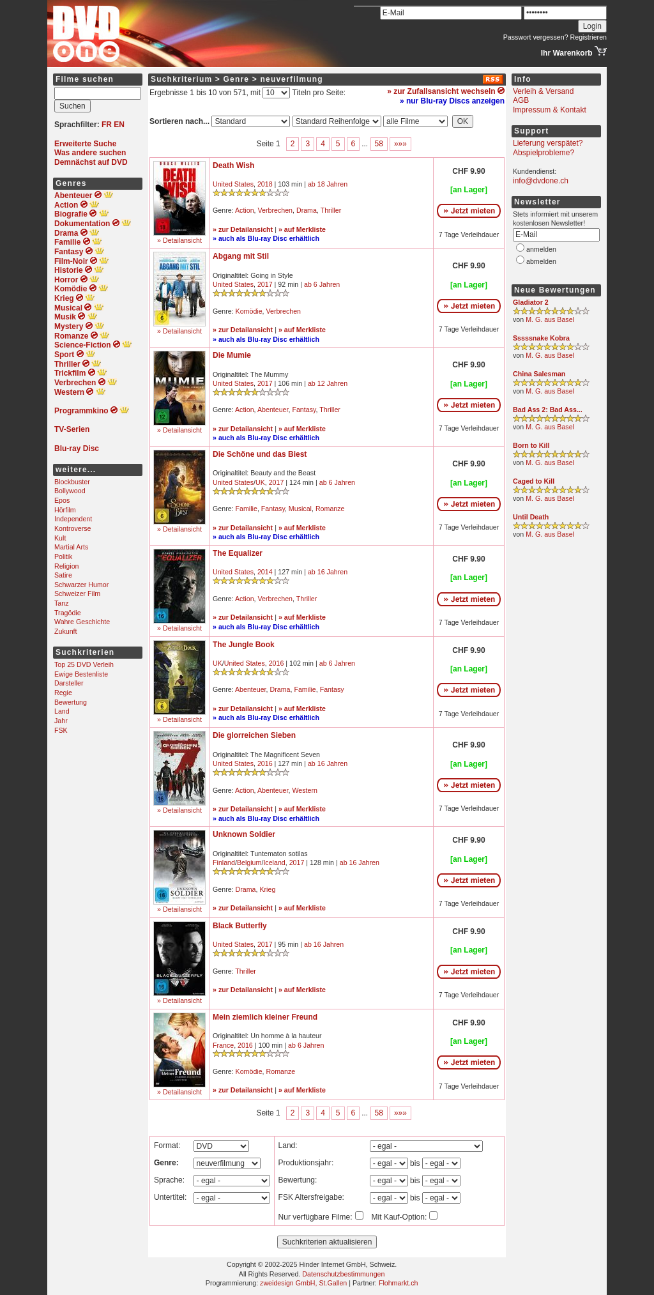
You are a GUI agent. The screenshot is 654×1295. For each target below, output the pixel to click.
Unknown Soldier (244, 834)
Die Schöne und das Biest (260, 454)
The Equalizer (237, 553)
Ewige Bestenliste (81, 674)
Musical (300, 508)
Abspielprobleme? (543, 152)
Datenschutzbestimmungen (343, 1274)
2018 (265, 184)
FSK (61, 730)
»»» (400, 143)
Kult (60, 538)
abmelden (541, 261)
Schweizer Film (77, 593)
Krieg (267, 889)
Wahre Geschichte (82, 621)
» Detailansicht (179, 240)
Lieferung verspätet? (547, 143)
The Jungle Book (244, 644)
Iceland (274, 862)
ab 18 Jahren (327, 184)
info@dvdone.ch (540, 180)
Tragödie (67, 613)
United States (233, 184)
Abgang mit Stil (241, 256)
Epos (62, 500)
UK (260, 482)
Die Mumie (232, 355)
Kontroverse (72, 528)
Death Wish (233, 165)
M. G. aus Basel (550, 319)
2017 (265, 284)
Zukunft (65, 631)
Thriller (331, 210)
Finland (224, 862)
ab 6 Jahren (322, 284)
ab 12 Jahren (327, 383)
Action (244, 210)
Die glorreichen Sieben (254, 735)
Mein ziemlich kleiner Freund (265, 1017)
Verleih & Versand (543, 91)
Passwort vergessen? (535, 37)
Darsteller (69, 683)
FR (107, 124)
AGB (521, 100)
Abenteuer (273, 409)
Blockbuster (72, 482)
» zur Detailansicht (243, 229)
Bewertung (70, 702)
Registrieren (588, 37)
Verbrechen (275, 210)
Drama (306, 210)
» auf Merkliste (302, 229)
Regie (63, 692)
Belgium (249, 862)
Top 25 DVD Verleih (84, 664)
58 (379, 143)
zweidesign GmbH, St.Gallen (303, 1283)
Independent (73, 519)
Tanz (61, 603)
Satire (63, 575)
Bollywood (70, 490)
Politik (63, 556)
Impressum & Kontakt (549, 109)
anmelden (541, 249)
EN (119, 124)
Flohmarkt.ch (398, 1283)
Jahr (61, 720)
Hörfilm (65, 510)
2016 (276, 663)
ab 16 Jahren (327, 572)
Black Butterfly (240, 925)
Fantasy (304, 409)
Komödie (249, 311)
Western (304, 790)
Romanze (330, 508)
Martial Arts (71, 547)
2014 (265, 572)
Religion (66, 566)
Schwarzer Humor (81, 584)
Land (62, 711)
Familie (246, 508)
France (223, 1045)
